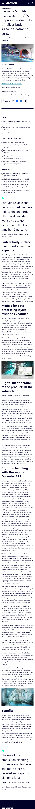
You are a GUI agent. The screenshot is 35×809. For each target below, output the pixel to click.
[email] (25, 101)
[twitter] (13, 101)
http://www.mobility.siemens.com (11, 84)
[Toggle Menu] (2, 2)
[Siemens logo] (11, 3)
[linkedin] (21, 101)
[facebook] (17, 101)
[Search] (28, 3)
